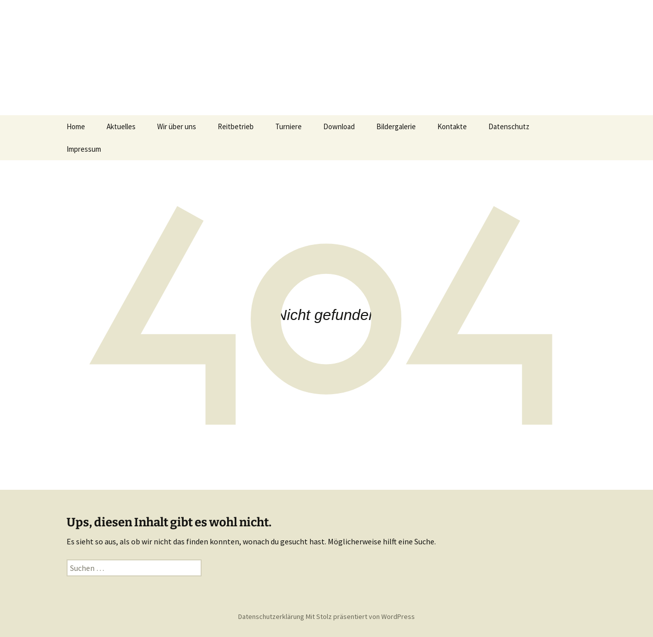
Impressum (84, 149)
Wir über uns (176, 126)
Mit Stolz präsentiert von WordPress (360, 616)
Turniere (288, 126)
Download (339, 126)
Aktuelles (121, 126)
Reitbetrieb (236, 126)
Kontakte (452, 126)
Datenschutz (508, 126)
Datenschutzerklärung (271, 616)
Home (76, 126)
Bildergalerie (396, 126)
